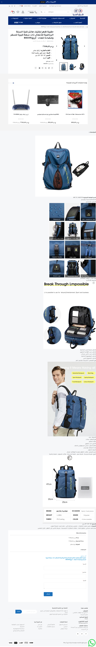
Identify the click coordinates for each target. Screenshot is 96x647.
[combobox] (55, 12)
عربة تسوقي (63, 629)
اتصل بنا (34, 6)
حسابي (65, 627)
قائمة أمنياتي (51, 625)
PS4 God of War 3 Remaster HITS (75, 114)
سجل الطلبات (51, 627)
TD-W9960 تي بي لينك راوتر (20, 114)
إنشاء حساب (27, 6)
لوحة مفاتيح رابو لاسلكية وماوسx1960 (48, 114)
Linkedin (77, 634)
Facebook (52, 68)
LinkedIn (45, 68)
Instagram (82, 634)
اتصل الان (43, 2)
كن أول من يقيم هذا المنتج (39, 41)
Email (39, 68)
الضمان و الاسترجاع (18, 631)
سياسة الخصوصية (18, 629)
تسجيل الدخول (43, 6)
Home (87, 27)
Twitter (49, 68)
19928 (86, 619)
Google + (42, 68)
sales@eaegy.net (83, 624)
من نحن (40, 625)
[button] (56, 60)
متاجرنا (40, 629)
